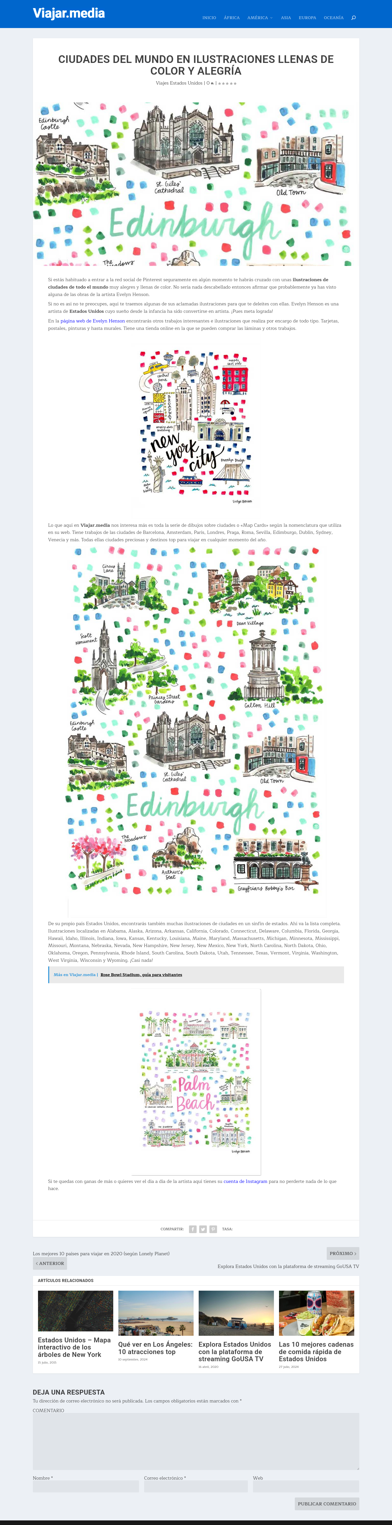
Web (258, 1470)
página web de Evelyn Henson (92, 313)
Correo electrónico (165, 1470)
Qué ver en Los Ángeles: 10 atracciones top (155, 1340)
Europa (307, 11)
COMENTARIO (48, 1403)
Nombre (43, 1470)
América (257, 11)
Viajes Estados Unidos (179, 75)
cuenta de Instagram (245, 1174)
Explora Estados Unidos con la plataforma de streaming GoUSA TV (235, 1344)
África (232, 11)
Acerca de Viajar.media (98, 1519)
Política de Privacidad (155, 1519)
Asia (286, 11)
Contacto (127, 1519)
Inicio (209, 11)
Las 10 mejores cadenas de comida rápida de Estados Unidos (316, 1344)
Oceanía (334, 11)
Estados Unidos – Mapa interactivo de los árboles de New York (74, 1340)
